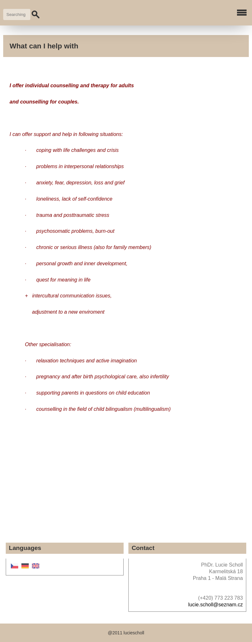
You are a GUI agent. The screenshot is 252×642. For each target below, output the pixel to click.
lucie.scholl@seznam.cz (215, 604)
